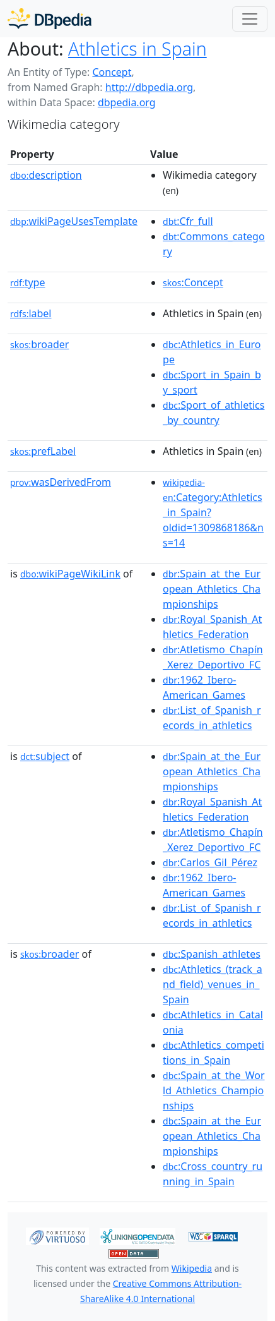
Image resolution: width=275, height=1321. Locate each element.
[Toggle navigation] (249, 19)
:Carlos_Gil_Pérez (210, 862)
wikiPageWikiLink (70, 574)
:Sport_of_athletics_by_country (213, 412)
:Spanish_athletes (211, 954)
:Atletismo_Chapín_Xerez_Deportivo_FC (213, 657)
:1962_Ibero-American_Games (204, 687)
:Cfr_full (188, 221)
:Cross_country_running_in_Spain (212, 1173)
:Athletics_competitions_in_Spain (213, 1052)
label (31, 313)
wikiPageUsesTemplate (74, 221)
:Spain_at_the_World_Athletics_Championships (213, 1090)
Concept (111, 72)
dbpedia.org (127, 102)
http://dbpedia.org (149, 87)
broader (39, 344)
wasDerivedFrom (60, 482)
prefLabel (43, 451)
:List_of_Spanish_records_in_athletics (212, 717)
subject (44, 756)
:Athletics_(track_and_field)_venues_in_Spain (212, 984)
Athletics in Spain (137, 48)
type (27, 282)
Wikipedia (192, 1268)
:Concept (193, 282)
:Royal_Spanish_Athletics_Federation (212, 626)
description (46, 175)
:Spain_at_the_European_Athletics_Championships (211, 589)
